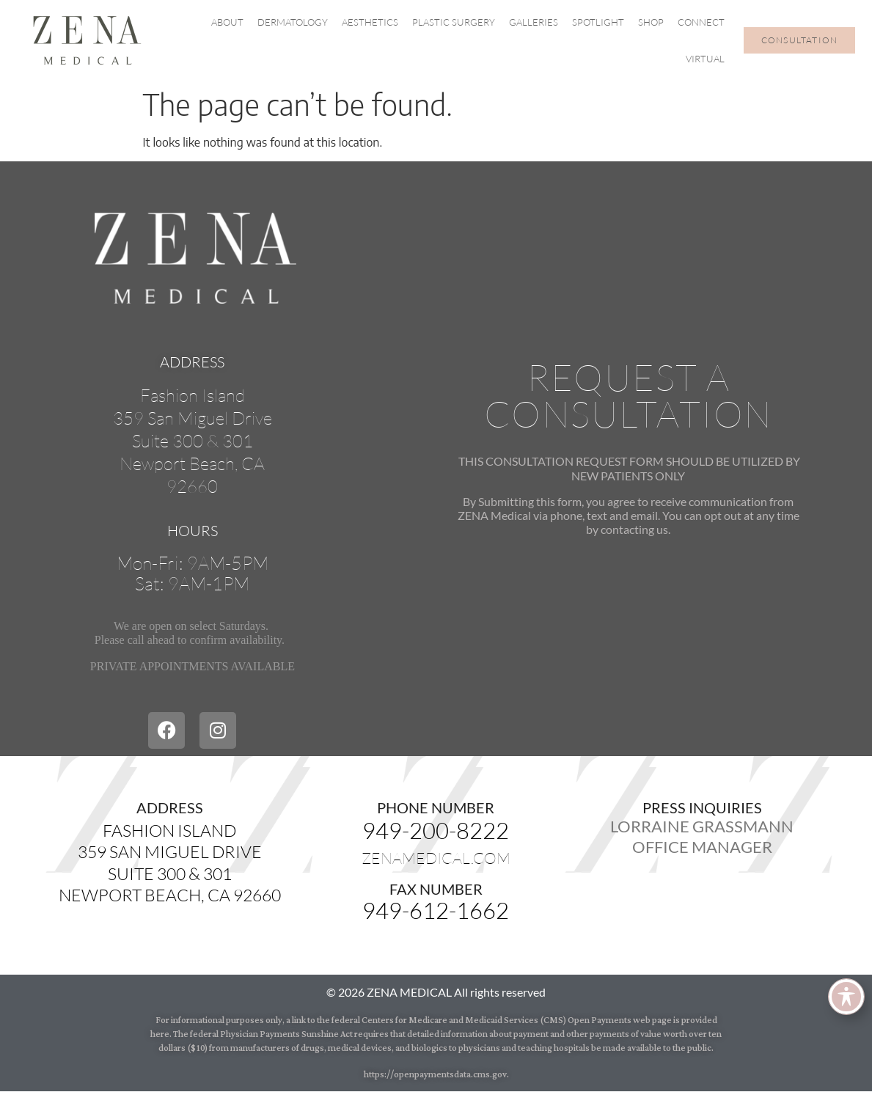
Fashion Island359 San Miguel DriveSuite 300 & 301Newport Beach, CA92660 (192, 441)
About (227, 22)
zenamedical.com (436, 858)
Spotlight (598, 22)
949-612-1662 (435, 910)
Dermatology (292, 22)
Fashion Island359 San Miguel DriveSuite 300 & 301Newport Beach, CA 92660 (170, 862)
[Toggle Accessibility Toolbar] (846, 996)
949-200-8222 (435, 830)
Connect (701, 22)
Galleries (533, 22)
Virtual (705, 59)
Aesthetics (370, 22)
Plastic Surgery (453, 22)
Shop (651, 22)
